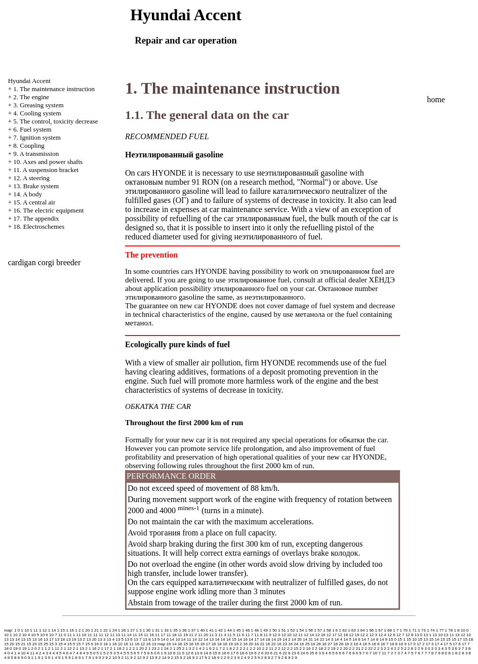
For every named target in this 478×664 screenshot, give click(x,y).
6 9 (359, 653)
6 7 (345, 653)
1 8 (456, 630)
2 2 (235, 648)
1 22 (104, 630)
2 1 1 (42, 648)
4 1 (13, 653)
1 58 (327, 630)
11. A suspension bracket (45, 170)
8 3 (464, 653)
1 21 (95, 630)
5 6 (133, 653)
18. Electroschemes (38, 226)
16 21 (259, 644)
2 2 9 (418, 648)
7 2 (390, 653)
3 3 (434, 648)
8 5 (10, 657)
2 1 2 (127, 648)
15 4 (62, 644)
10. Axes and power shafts (48, 161)
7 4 (404, 653)
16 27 (327, 644)
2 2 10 (255, 648)
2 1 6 (207, 648)
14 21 (308, 639)
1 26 (122, 630)
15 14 (434, 639)
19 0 (17, 648)
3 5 (447, 648)
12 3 (373, 635)
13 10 (437, 635)
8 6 (17, 657)
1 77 (440, 630)
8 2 (458, 653)
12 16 (320, 635)
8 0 (444, 653)
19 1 (26, 648)
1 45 (237, 630)
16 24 (293, 644)
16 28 (338, 644)
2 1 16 (90, 648)
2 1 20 (138, 648)
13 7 (138, 639)
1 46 (246, 630)
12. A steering (31, 178)
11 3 (213, 635)
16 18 (217, 644)
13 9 (156, 639)
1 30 (147, 630)
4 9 (86, 653)
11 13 (115, 635)
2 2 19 (329, 648)
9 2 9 (292, 657)
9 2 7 (272, 657)
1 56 (309, 630)
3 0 (427, 648)
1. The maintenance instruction (54, 89)
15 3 (53, 644)
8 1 (451, 653)
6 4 (325, 653)
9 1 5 (62, 657)
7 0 (365, 653)
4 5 (58, 653)
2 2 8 (408, 648)
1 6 (335, 630)
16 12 (140, 644)
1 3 (138, 630)
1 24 (113, 630)
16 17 (205, 644)
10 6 (44, 635)
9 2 (101, 657)
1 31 (156, 630)
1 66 (370, 630)
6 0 (153, 653)
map (161, 644)
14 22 (319, 639)
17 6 (457, 644)
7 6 (417, 653)
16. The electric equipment (48, 210)
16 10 (117, 644)
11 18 (172, 635)
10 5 (35, 635)
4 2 (38, 653)
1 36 (183, 630)
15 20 (9, 644)
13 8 (147, 639)
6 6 (338, 653)
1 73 (422, 630)
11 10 (81, 635)
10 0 (465, 630)
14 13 (209, 639)
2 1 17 (103, 648)
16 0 (98, 644)
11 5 (231, 635)
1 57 (318, 630)
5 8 (146, 653)
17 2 (421, 644)
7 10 (373, 653)
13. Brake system (36, 186)
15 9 (89, 644)
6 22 (283, 653)
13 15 (26, 639)
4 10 (22, 653)
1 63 (352, 630)
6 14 (204, 653)
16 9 (403, 644)
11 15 (138, 635)
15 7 (80, 644)
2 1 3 (186, 648)
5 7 (140, 653)
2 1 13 (78, 648)
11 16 (149, 635)
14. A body (27, 194)
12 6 (391, 635)
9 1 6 (72, 657)
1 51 (282, 630)
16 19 (228, 644)
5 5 (126, 653)
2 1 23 (150, 648)
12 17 (332, 635)
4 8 (79, 653)
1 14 (52, 630)
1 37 (192, 630)
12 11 (298, 635)
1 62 (343, 630)
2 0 (33, 648)
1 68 (388, 630)
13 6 (129, 639)
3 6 (454, 648)
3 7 (461, 648)
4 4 (52, 653)
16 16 (194, 644)
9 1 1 (32, 657)
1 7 (396, 630)
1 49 (264, 630)
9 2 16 (185, 657)
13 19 (71, 639)
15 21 (20, 644)
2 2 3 (378, 648)
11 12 (104, 635)
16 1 (107, 644)
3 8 (467, 648)
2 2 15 (292, 648)
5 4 (120, 653)
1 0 (17, 630)
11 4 (222, 635)
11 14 (127, 635)
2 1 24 (163, 648)
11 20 (203, 635)
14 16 (242, 639)
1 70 (404, 630)
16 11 (129, 644)
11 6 (240, 635)
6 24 (301, 653)
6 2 (257, 653)
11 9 (267, 635)
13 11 (449, 635)
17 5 (448, 644)
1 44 (228, 630)
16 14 (172, 644)
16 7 (385, 644)
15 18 (468, 639)
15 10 (412, 639)
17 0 (412, 644)
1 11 (34, 630)
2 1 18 (115, 648)
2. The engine (31, 97)
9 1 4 (52, 657)
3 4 (441, 648)
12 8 (410, 635)
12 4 (382, 635)
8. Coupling (28, 145)
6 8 (351, 653)
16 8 (393, 644)
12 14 (309, 635)
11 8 (258, 635)
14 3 (330, 639)
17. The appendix (36, 218)
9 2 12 (135, 657)
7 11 (382, 653)
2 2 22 (367, 648)
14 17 (254, 639)
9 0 (23, 657)
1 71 (413, 630)
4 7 (72, 653)
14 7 (366, 639)
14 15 (231, 639)
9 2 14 (160, 657)
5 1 (99, 653)
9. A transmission (36, 153)
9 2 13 (148, 657)
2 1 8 (227, 648)
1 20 (86, 630)
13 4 (111, 639)
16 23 (282, 644)
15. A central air (34, 202)
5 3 (112, 653)
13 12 (460, 635)
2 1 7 (217, 648)
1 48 (255, 630)
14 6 (356, 639)
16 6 (376, 644)
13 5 (119, 639)
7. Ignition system (37, 137)
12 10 (287, 635)
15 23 (32, 644)
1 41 (210, 630)
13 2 (81, 639)
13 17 (49, 639)
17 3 (430, 644)
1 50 (273, 630)
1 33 (165, 630)
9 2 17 (198, 657)
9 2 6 (262, 657)
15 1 (401, 639)
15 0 (392, 639)
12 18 (343, 635)
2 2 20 (342, 648)
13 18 (60, 639)
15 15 (446, 639)
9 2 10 (110, 657)
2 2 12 (280, 648)
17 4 (439, 644)
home (436, 99)
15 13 (423, 639)
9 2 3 (231, 657)
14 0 (165, 639)
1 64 (361, 630)
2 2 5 (398, 648)
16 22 (271, 644)
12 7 (400, 635)
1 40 (201, 630)
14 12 (197, 639)
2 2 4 (388, 648)
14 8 (375, 639)
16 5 (367, 644)
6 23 (292, 653)
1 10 (25, 630)
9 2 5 (252, 657)
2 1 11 (53, 648)
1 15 (61, 630)
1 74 (431, 630)
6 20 (265, 653)
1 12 (43, 630)
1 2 (78, 630)
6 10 (168, 653)
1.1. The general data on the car (207, 114)
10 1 (8, 635)
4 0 (7, 653)
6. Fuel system (32, 129)
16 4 (357, 644)
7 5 (410, 653)
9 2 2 (221, 657)
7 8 (430, 653)
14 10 (175, 639)
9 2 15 (173, 657)
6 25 (310, 653)
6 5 (331, 653)
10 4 (26, 635)
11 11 (93, 635)
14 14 (220, 639)
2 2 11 (267, 648)
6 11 (177, 653)
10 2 (17, 635)
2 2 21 (354, 648)
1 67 (379, 630)
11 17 (160, 635)
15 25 (43, 644)
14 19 (276, 639)
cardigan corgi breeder (44, 262)
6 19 (249, 653)
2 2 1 (244, 648)
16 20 (248, 644)
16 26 (316, 644)
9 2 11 (123, 657)
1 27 (131, 630)
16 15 (183, 644)
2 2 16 (304, 648)
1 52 (291, 630)
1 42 (219, 630)
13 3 (102, 639)
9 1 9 (93, 657)
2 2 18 (317, 648)
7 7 (424, 653)
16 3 (348, 644)
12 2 (365, 635)
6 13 (195, 653)
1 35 (174, 630)
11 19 (183, 635)
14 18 (265, 639)
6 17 (231, 653)
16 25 (304, 644)
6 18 (240, 653)
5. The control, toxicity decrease (55, 121)
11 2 (193, 635)
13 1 (427, 635)
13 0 (418, 635)
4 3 (45, 653)
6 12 (186, 653)
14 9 (383, 639)
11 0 (62, 635)
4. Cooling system (37, 113)
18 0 (8, 648)
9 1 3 (42, 657)
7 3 (397, 653)
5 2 (106, 653)
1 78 (449, 630)
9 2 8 (282, 657)
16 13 (151, 644)
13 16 (37, 639)
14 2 (287, 639)
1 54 (300, 630)
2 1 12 (65, 648)
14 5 (347, 639)
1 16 (70, 630)
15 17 (457, 639)
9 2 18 (210, 657)
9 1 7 (83, 657)
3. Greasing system (38, 105)
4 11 (31, 653)
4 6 (65, 653)
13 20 (92, 639)
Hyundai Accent (29, 81)
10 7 (53, 635)
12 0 (276, 635)
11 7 (249, 635)
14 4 (338, 639)
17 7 (466, 644)
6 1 (160, 653)
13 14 (15, 639)
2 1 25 (175, 648)
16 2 (238, 644)
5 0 (92, 653)
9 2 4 (242, 657)
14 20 (297, 639)
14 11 (186, 639)
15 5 (71, 644)
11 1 (71, 635)
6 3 (318, 653)
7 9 (438, 653)
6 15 (213, 653)
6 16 (222, 653)
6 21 (274, 653)
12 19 (354, 635)
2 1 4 (197, 648)
